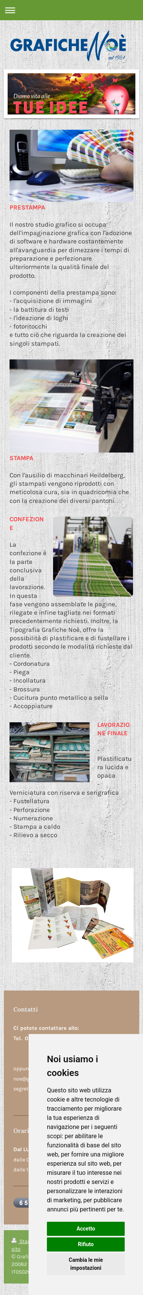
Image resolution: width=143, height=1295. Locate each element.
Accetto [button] (86, 1229)
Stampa (25, 1241)
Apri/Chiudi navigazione (71, 10)
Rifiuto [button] (86, 1244)
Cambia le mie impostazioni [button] (86, 1264)
